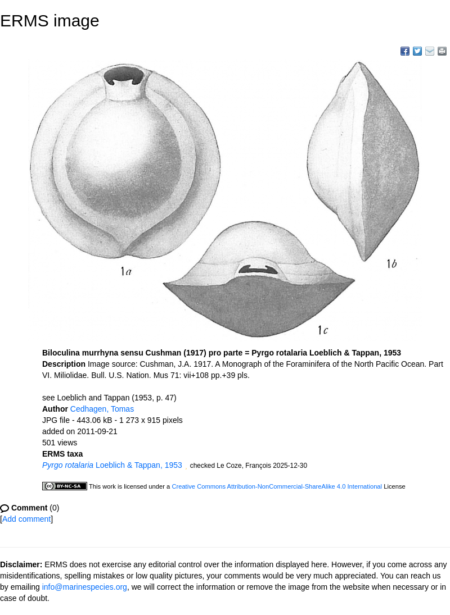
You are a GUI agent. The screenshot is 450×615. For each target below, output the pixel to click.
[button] (186, 466)
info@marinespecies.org (84, 586)
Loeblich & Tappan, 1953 (112, 465)
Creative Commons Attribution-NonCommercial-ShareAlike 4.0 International (277, 486)
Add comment (26, 518)
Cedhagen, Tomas (102, 408)
